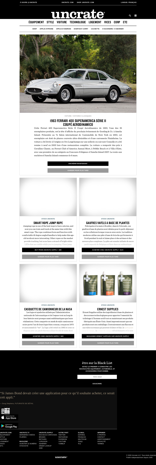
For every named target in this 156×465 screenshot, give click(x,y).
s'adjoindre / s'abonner (113, 29)
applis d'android (63, 29)
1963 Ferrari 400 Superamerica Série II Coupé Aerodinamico (78, 122)
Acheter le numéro (28, 444)
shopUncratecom (85, 2)
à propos (102, 435)
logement (95, 22)
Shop (34, 29)
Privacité (102, 441)
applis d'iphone (46, 29)
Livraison (43, 441)
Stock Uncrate (48, 219)
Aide (41, 448)
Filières (23, 437)
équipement (36, 22)
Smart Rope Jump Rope (48, 223)
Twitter (61, 435)
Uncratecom (68, 2)
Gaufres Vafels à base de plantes (108, 223)
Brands (42, 437)
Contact (101, 437)
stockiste (24, 446)
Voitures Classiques (82, 116)
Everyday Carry (81, 29)
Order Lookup (45, 446)
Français (128, 2)
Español (81, 435)
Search (130, 16)
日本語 (80, 441)
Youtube (62, 441)
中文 (79, 444)
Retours (43, 439)
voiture (62, 22)
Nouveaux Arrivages (48, 435)
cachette (95, 29)
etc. (2, 446)
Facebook (62, 439)
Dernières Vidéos (27, 435)
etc (125, 22)
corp (117, 22)
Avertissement (104, 439)
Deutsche (82, 439)
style (50, 22)
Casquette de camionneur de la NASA (48, 309)
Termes (101, 444)
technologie (78, 22)
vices (107, 22)
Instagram (63, 437)
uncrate (28, 2)
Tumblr (61, 444)
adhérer (43, 444)
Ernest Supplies (107, 309)
